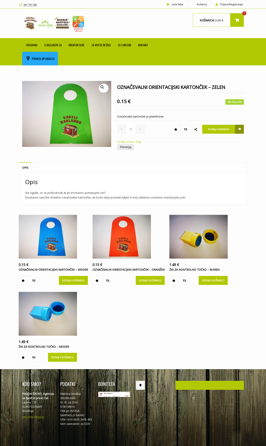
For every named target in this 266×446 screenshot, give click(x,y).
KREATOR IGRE (76, 45)
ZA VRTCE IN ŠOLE (101, 45)
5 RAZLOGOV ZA (53, 45)
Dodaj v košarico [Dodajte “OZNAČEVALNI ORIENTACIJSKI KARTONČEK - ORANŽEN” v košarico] (150, 280)
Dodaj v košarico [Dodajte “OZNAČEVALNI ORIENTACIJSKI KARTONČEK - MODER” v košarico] (73, 280)
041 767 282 (30, 4)
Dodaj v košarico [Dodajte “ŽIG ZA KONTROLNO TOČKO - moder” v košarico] (62, 357)
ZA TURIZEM (124, 45)
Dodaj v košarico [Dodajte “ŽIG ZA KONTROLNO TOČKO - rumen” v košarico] (213, 280)
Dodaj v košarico (218, 129)
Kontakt (143, 45)
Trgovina (31, 45)
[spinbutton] (131, 129)
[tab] (25, 167)
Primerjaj (125, 147)
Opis (25, 167)
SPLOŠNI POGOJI (33, 417)
